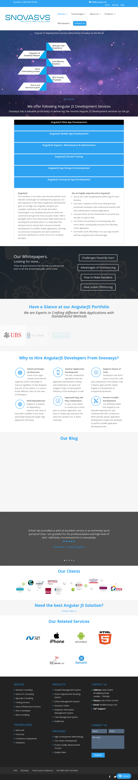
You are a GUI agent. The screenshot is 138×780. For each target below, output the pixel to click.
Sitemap (115, 5)
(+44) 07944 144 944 (29, 2)
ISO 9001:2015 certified (67, 770)
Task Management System (66, 717)
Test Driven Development (65, 740)
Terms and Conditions (42, 770)
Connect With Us (69, 611)
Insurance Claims (61, 705)
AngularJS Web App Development (69, 122)
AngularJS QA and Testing (69, 156)
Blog (122, 5)
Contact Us (79, 23)
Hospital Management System (67, 690)
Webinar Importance (67, 467)
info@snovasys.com (108, 704)
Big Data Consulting (24, 698)
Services (61, 14)
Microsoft (20, 730)
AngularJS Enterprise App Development (69, 179)
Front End (20, 734)
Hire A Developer (23, 710)
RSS (15, 770)
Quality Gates (60, 752)
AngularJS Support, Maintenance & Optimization (69, 145)
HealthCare (59, 721)
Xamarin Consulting (24, 690)
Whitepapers (64, 23)
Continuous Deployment (26, 738)
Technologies (77, 14)
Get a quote (69, 99)
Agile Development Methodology (68, 736)
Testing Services (23, 702)
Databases (20, 742)
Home (107, 5)
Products (109, 14)
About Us (94, 14)
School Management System (67, 701)
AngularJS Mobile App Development (69, 133)
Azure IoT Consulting (25, 694)
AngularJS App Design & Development (69, 168)
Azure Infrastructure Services (28, 706)
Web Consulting (22, 715)
